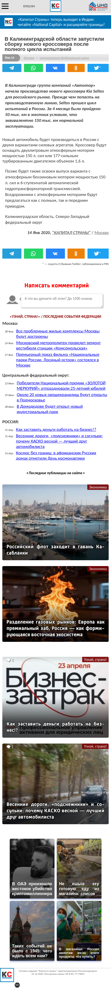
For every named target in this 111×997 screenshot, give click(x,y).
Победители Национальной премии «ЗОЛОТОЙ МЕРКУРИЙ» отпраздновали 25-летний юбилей (61, 385)
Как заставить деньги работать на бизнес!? (56, 429)
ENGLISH (29, 6)
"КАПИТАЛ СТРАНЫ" (71, 232)
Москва (29, 58)
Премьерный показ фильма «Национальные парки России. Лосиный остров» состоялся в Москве (57, 360)
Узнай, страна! (95, 659)
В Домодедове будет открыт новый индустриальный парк (50, 409)
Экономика (98, 487)
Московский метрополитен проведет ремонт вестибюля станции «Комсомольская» (58, 345)
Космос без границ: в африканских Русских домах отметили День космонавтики (56, 455)
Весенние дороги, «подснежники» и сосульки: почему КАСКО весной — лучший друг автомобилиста (59, 441)
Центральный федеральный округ (64, 58)
